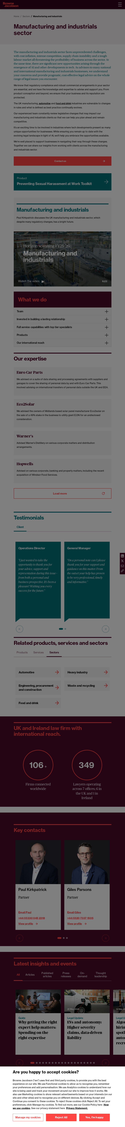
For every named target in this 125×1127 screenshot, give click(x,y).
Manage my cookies (28, 1119)
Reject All (61, 1119)
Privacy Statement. (77, 1110)
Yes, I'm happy (94, 1119)
